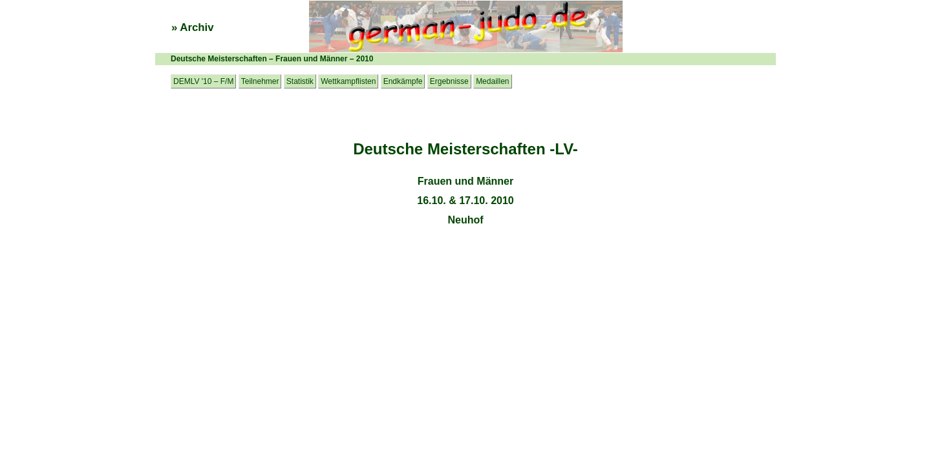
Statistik (300, 81)
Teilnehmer (260, 81)
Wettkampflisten (348, 81)
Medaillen (492, 81)
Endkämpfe (403, 81)
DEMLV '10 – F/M (203, 81)
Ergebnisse (449, 81)
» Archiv (192, 27)
